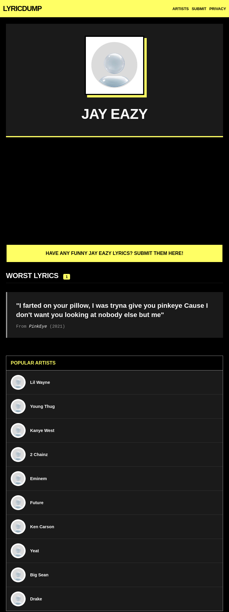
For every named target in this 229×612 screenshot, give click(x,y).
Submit (199, 9)
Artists (180, 9)
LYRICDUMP (22, 8)
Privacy (217, 9)
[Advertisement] (114, 190)
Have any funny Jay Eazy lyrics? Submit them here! (114, 253)
